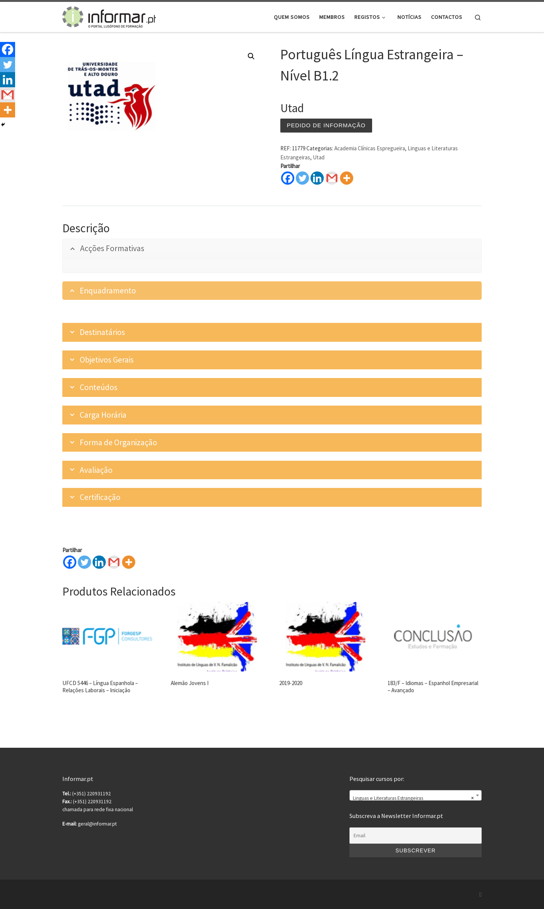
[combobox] (415, 795)
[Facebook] (69, 562)
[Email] (415, 835)
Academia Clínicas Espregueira (369, 148)
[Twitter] (84, 562)
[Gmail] (114, 562)
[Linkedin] (99, 562)
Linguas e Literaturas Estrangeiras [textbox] (413, 798)
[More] (128, 562)
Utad (319, 157)
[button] (251, 56)
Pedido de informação (326, 125)
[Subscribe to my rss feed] (480, 894)
